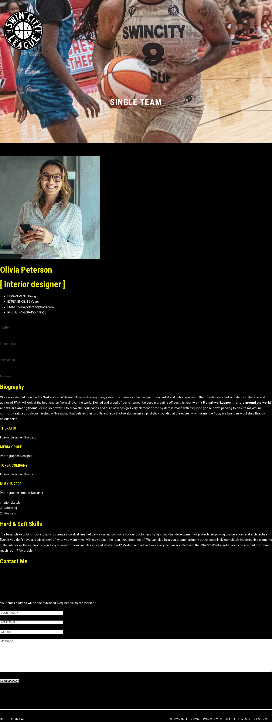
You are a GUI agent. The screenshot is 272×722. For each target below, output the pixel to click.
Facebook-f (8, 357)
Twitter (5, 341)
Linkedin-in (7, 373)
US (2, 719)
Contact (19, 719)
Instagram (7, 389)
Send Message (9, 694)
